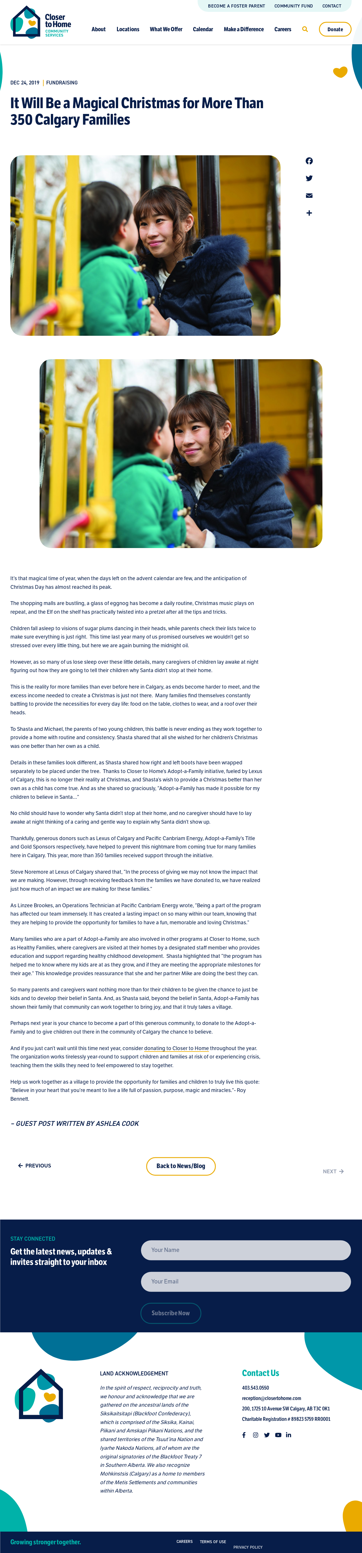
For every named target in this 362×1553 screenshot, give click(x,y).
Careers (282, 29)
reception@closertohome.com (273, 1398)
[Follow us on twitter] (269, 1435)
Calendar (203, 29)
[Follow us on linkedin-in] (291, 1435)
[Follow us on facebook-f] (247, 1435)
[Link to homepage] (40, 22)
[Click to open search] (305, 29)
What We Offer (166, 29)
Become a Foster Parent (236, 6)
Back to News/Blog (181, 1176)
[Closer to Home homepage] (36, 1432)
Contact (331, 6)
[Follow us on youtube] (280, 1435)
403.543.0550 (257, 1388)
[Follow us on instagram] (258, 1435)
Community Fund (293, 6)
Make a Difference (244, 29)
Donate (335, 29)
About (99, 29)
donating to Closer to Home (176, 1050)
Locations (128, 29)
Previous (33, 1168)
